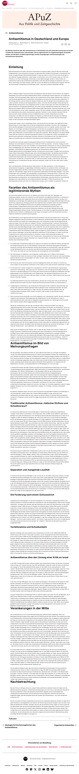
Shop (3, 8)
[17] (16, 388)
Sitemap (23, 765)
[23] (64, 458)
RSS (35, 765)
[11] (23, 236)
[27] (28, 625)
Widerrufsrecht (53, 747)
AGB (8, 747)
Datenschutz (15, 765)
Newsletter (29, 765)
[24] (27, 483)
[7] (48, 179)
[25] (45, 544)
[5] (22, 145)
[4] (44, 136)
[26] (55, 623)
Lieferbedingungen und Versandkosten (36, 747)
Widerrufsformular (65, 747)
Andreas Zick (14, 43)
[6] (38, 175)
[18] (15, 397)
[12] (66, 282)
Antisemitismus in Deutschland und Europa (64, 8)
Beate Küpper (25, 43)
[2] (44, 114)
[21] (40, 439)
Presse (46, 765)
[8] (67, 181)
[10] (46, 232)
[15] (46, 369)
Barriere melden (54, 765)
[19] (59, 413)
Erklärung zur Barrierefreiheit (67, 765)
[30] (18, 697)
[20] (24, 428)
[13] (30, 314)
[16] (48, 382)
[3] (24, 127)
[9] (68, 197)
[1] (37, 75)
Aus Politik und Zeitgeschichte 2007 (36, 8)
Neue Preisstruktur (17, 747)
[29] (58, 688)
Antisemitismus (49, 8)
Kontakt (40, 765)
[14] (68, 356)
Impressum (7, 765)
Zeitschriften (9, 8)
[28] (34, 657)
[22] (37, 445)
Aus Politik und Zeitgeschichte (20, 8)
